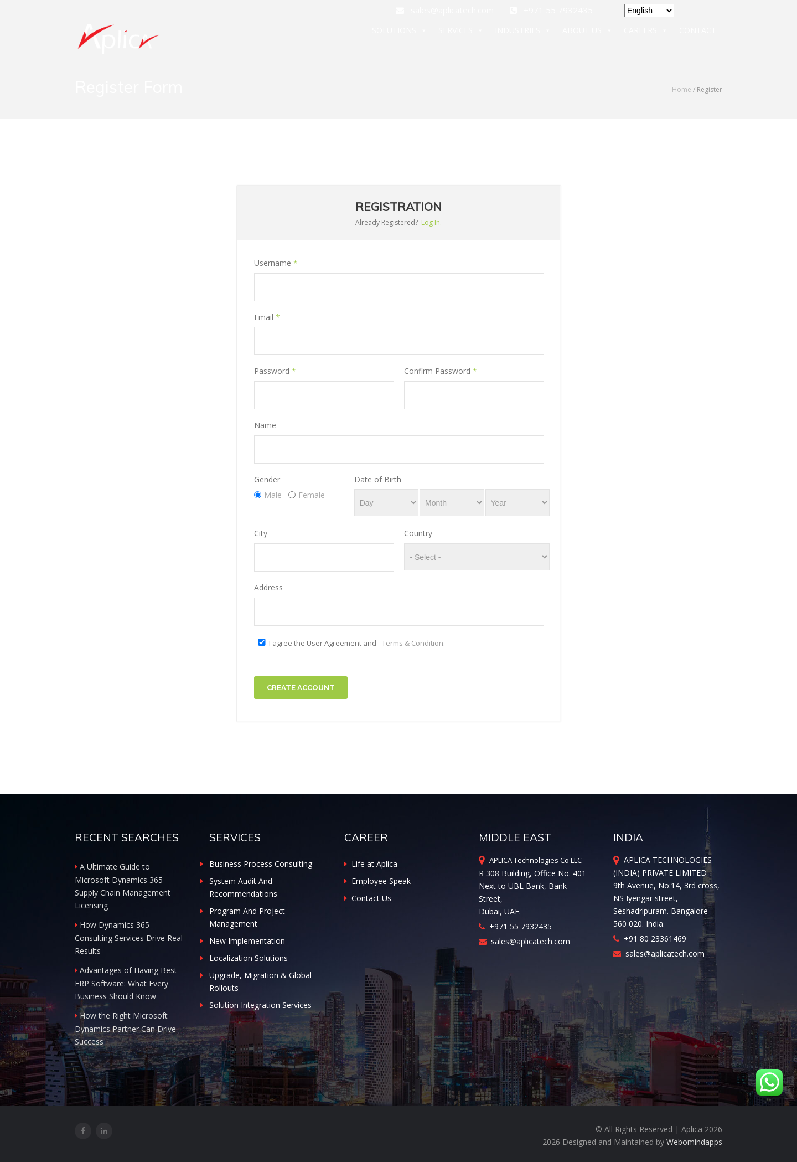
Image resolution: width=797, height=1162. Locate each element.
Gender (267, 479)
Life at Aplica (370, 863)
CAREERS (646, 32)
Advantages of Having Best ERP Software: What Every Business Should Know (126, 983)
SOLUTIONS (399, 32)
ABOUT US (587, 32)
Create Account (301, 687)
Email (267, 317)
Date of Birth (377, 479)
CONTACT (697, 32)
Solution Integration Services (260, 1005)
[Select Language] (649, 10)
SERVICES (461, 32)
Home (681, 89)
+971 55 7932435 (515, 926)
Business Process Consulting (260, 863)
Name (265, 425)
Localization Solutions (248, 958)
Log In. (431, 222)
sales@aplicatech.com (446, 10)
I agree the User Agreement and (357, 643)
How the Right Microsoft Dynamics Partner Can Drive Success (125, 1028)
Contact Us (367, 898)
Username (276, 263)
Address (268, 587)
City (260, 533)
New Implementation (247, 940)
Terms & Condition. (413, 643)
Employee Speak (377, 881)
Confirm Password (440, 371)
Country (418, 533)
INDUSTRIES (523, 32)
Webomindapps (694, 1142)
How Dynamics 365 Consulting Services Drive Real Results (129, 937)
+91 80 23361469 (649, 938)
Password (275, 371)
